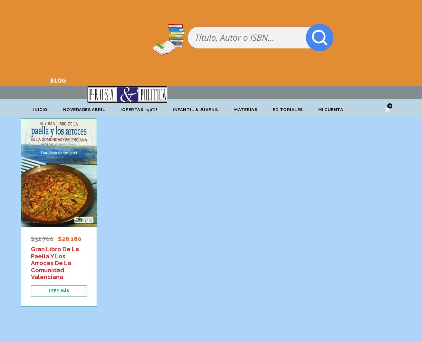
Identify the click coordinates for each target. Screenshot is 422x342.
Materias (245, 109)
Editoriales (288, 109)
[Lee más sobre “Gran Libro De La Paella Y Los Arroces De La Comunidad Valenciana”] (59, 290)
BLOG (58, 80)
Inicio (40, 109)
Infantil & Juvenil (196, 109)
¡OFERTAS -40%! (138, 109)
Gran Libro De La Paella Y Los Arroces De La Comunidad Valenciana (55, 263)
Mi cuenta (330, 109)
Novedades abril (84, 109)
